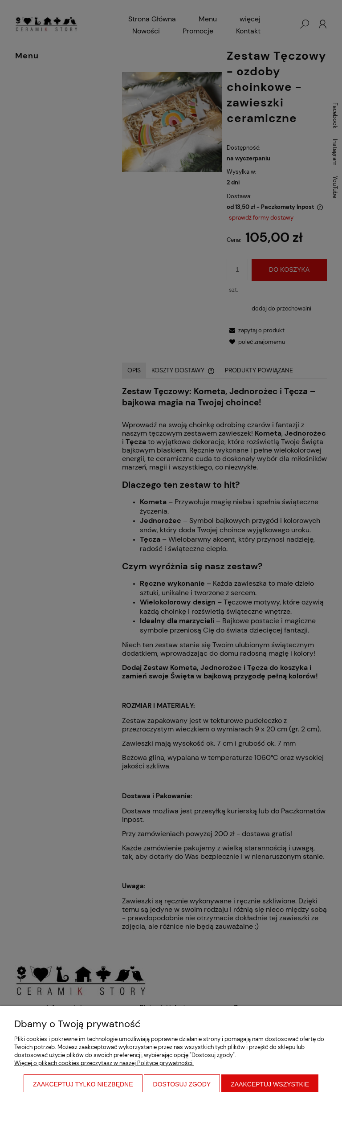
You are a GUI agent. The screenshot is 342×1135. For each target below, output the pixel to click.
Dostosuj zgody (182, 1084)
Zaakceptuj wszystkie (270, 1084)
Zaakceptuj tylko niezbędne (83, 1084)
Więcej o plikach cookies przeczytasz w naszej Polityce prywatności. (104, 1063)
